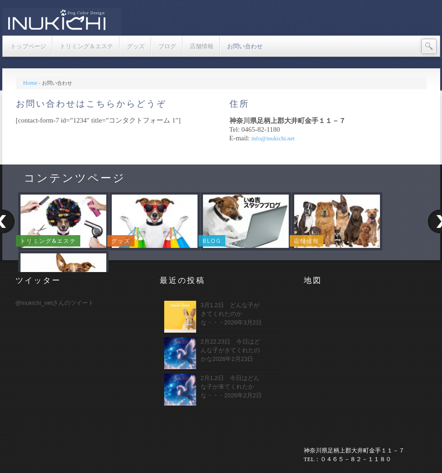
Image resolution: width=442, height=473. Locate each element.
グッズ (120, 241)
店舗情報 (306, 241)
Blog (212, 241)
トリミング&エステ (48, 241)
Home (30, 82)
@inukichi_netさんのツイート (55, 302)
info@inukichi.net (273, 138)
